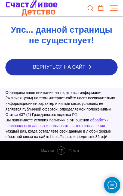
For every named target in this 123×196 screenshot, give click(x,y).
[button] (90, 8)
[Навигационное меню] (114, 8)
